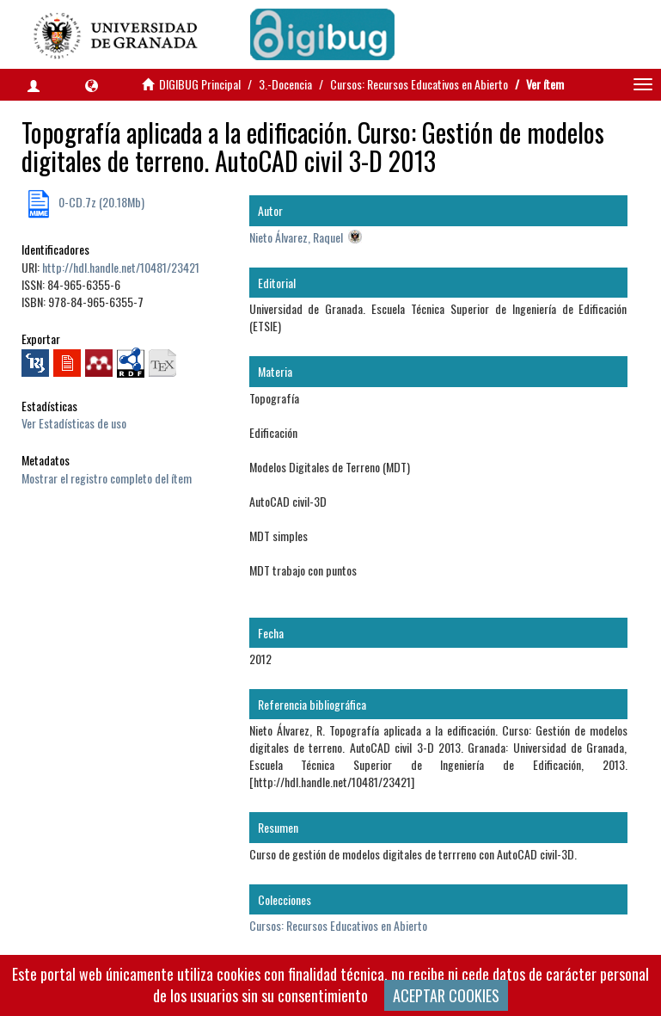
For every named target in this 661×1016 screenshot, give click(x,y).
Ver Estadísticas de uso (73, 423)
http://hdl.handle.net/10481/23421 (120, 267)
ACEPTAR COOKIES (446, 995)
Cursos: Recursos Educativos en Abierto (419, 84)
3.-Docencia (285, 84)
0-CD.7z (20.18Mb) (100, 202)
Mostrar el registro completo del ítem (106, 478)
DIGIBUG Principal (200, 84)
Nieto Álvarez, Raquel (296, 237)
